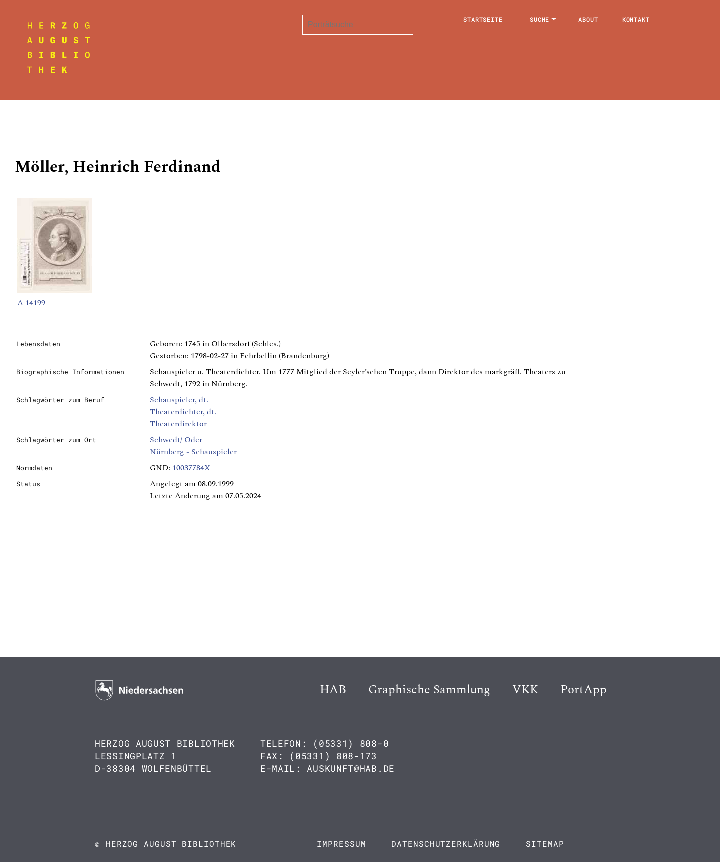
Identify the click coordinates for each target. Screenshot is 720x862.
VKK (525, 690)
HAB (333, 690)
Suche (540, 19)
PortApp (583, 690)
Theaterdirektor (178, 424)
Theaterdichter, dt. (183, 412)
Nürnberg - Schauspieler (193, 452)
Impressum (341, 843)
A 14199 (32, 303)
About (588, 19)
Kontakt (636, 19)
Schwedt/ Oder (176, 440)
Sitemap (545, 843)
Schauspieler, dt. (179, 400)
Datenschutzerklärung (446, 843)
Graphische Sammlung (429, 690)
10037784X (191, 468)
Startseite (483, 19)
